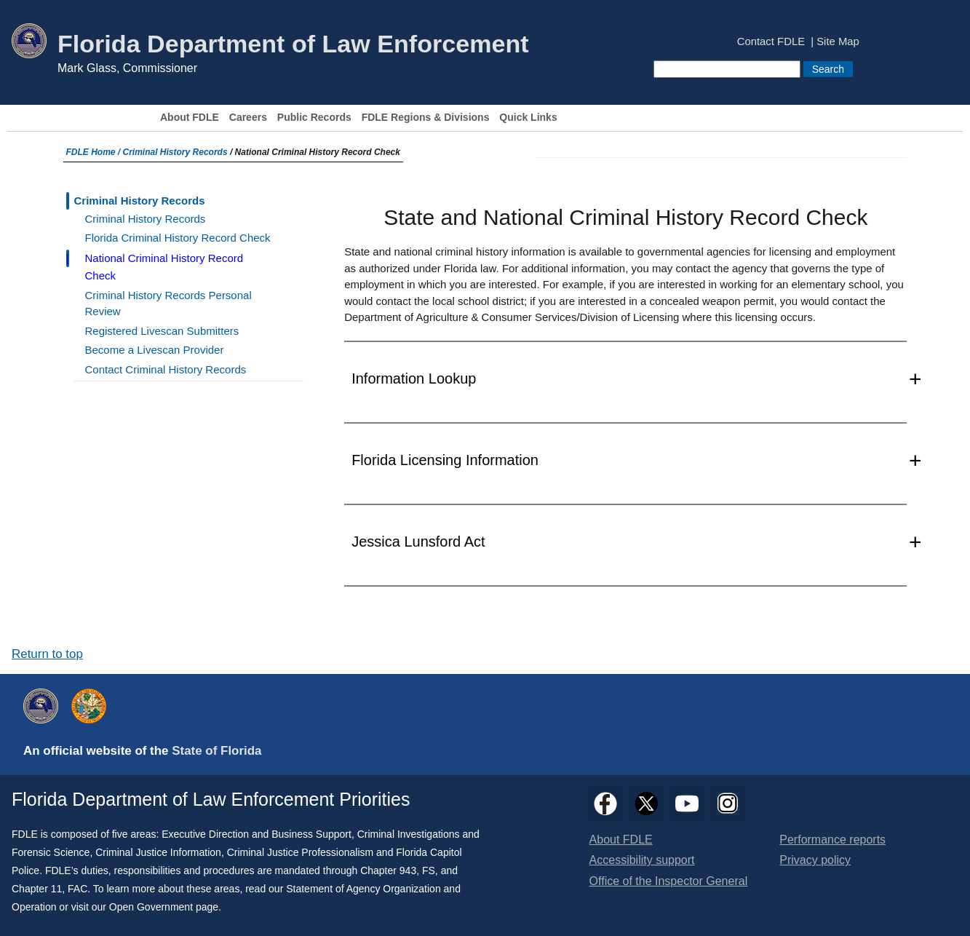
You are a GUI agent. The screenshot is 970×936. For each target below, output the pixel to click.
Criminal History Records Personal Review (168, 303)
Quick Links (528, 117)
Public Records (314, 117)
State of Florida (216, 751)
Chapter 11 (37, 889)
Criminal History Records (175, 152)
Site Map (837, 42)
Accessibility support (642, 860)
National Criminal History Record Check (164, 267)
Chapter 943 (388, 870)
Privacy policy (815, 860)
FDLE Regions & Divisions (426, 117)
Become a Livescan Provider (154, 350)
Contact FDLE (771, 42)
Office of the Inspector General (668, 881)
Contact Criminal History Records (166, 369)
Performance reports (832, 839)
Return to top (47, 654)
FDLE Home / (94, 152)
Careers (248, 117)
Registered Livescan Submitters (162, 331)
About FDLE (189, 117)
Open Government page (163, 907)
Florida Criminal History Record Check (178, 237)
